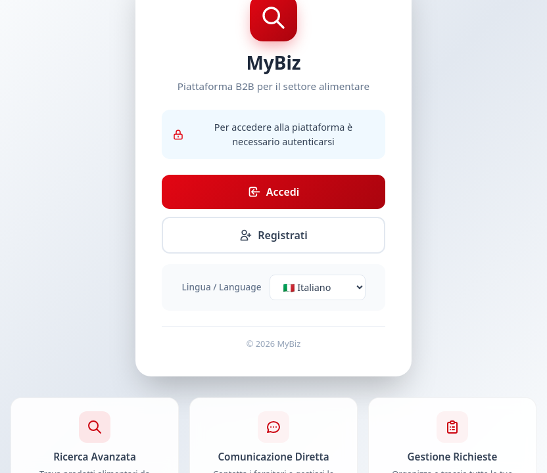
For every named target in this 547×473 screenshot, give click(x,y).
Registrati (273, 235)
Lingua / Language (222, 287)
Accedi (274, 192)
